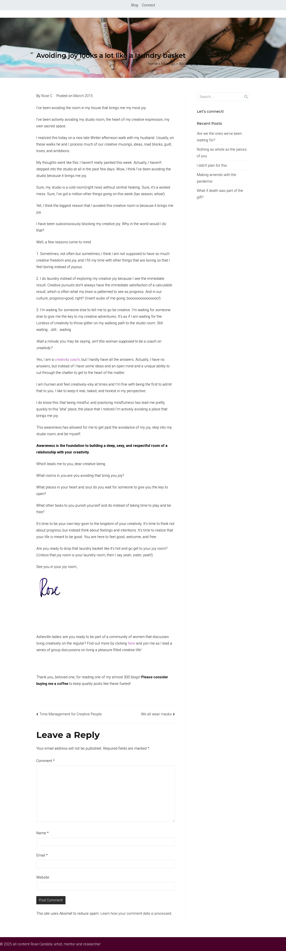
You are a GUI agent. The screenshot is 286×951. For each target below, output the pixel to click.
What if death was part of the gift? (220, 193)
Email (42, 855)
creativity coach (67, 359)
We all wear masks (156, 714)
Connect (148, 5)
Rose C (46, 96)
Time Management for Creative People (70, 714)
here (132, 643)
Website (42, 877)
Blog (134, 5)
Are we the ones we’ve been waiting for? (219, 136)
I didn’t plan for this (212, 165)
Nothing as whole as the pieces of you (222, 152)
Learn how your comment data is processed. (136, 913)
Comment (45, 761)
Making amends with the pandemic (216, 178)
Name (42, 833)
